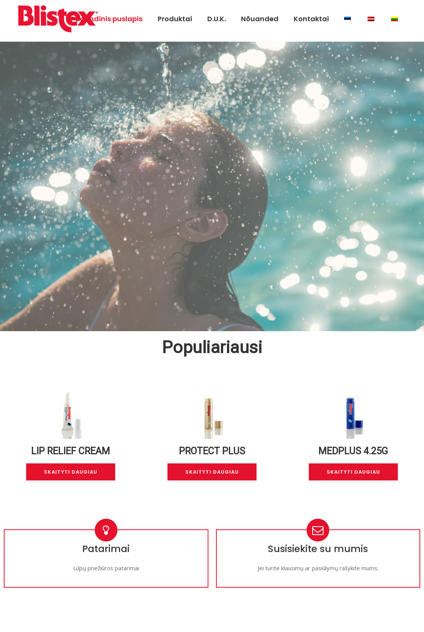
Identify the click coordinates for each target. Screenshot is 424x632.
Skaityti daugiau (70, 472)
